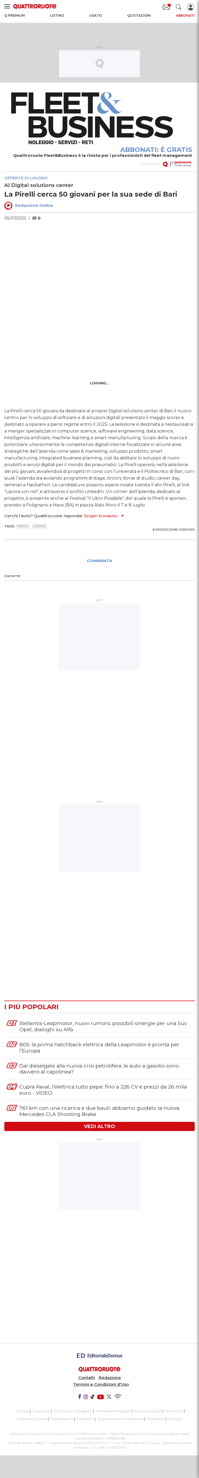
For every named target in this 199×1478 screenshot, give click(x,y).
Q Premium (14, 15)
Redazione (110, 1377)
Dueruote (41, 1411)
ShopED (176, 1419)
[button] (39, 218)
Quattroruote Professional (120, 1419)
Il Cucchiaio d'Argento (73, 1411)
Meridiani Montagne (113, 1411)
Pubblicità (156, 1419)
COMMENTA (99, 560)
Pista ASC (85, 1419)
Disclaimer (12, 576)
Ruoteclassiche (148, 1411)
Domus (22, 1411)
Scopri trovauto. (101, 515)
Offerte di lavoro (26, 178)
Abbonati (185, 15)
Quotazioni (139, 15)
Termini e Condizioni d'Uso (101, 1384)
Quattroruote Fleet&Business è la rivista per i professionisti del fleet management (102, 155)
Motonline (174, 1411)
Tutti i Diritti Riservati (129, 1443)
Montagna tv (62, 1419)
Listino (57, 15)
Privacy (154, 1443)
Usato (95, 15)
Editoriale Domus (32, 1419)
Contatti (86, 1377)
